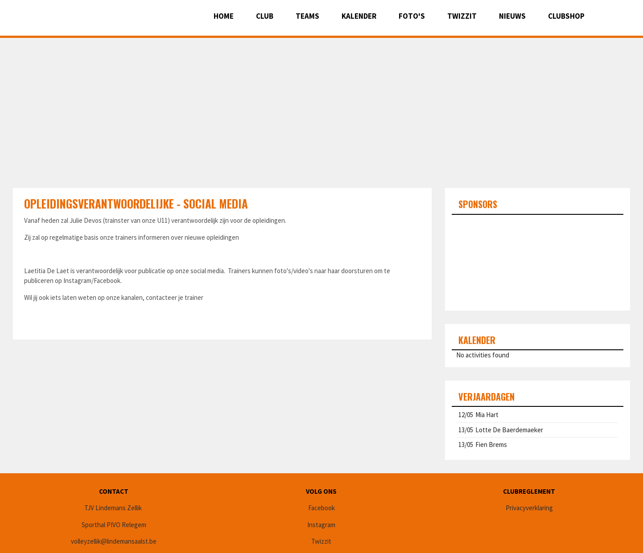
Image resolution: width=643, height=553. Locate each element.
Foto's (412, 16)
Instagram (321, 524)
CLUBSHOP (566, 16)
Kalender (359, 16)
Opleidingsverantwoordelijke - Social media (136, 203)
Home (224, 16)
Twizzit (462, 16)
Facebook (321, 508)
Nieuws (512, 16)
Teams (307, 16)
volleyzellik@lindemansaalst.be (114, 541)
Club (264, 16)
